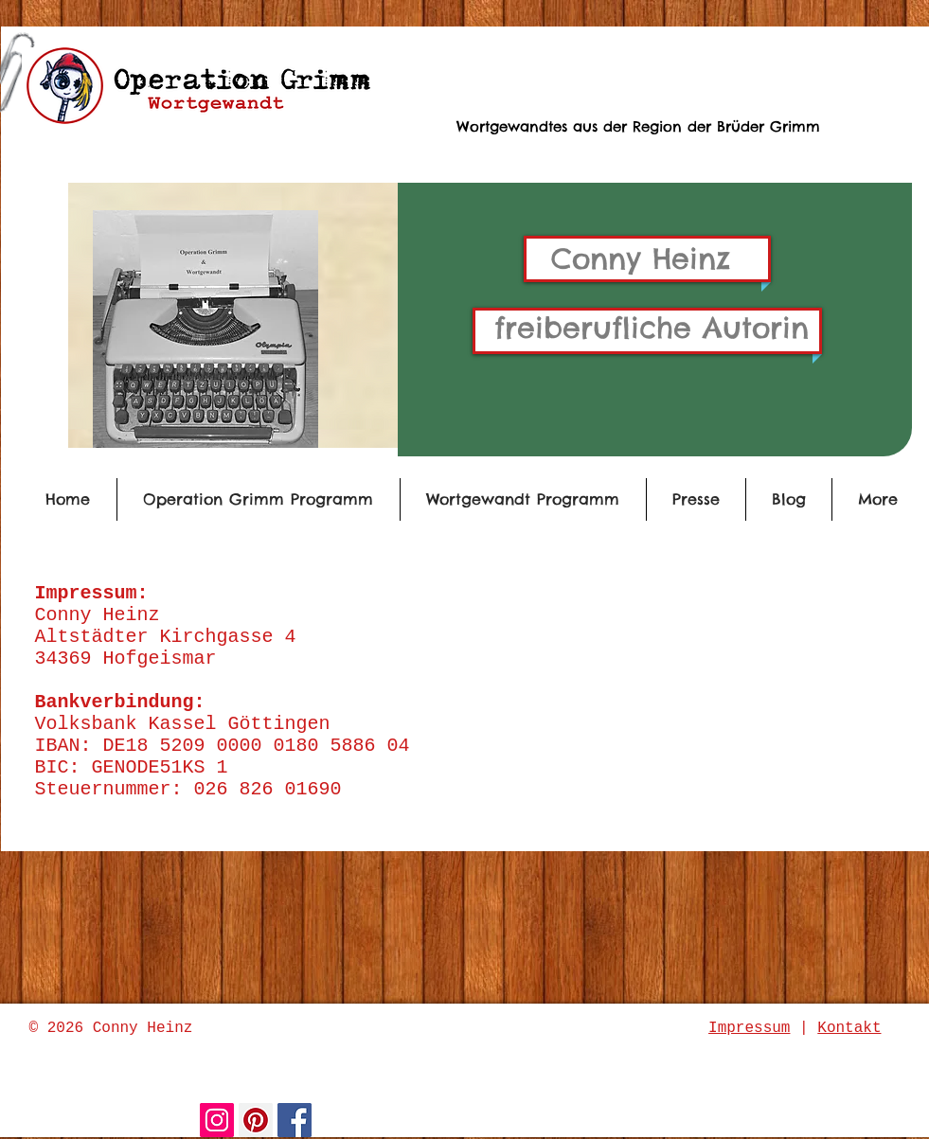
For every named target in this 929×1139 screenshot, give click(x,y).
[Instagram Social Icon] (217, 1120)
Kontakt (849, 1028)
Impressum (749, 1028)
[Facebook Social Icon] (294, 1120)
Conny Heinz (640, 258)
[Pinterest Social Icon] (256, 1120)
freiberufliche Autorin (651, 328)
